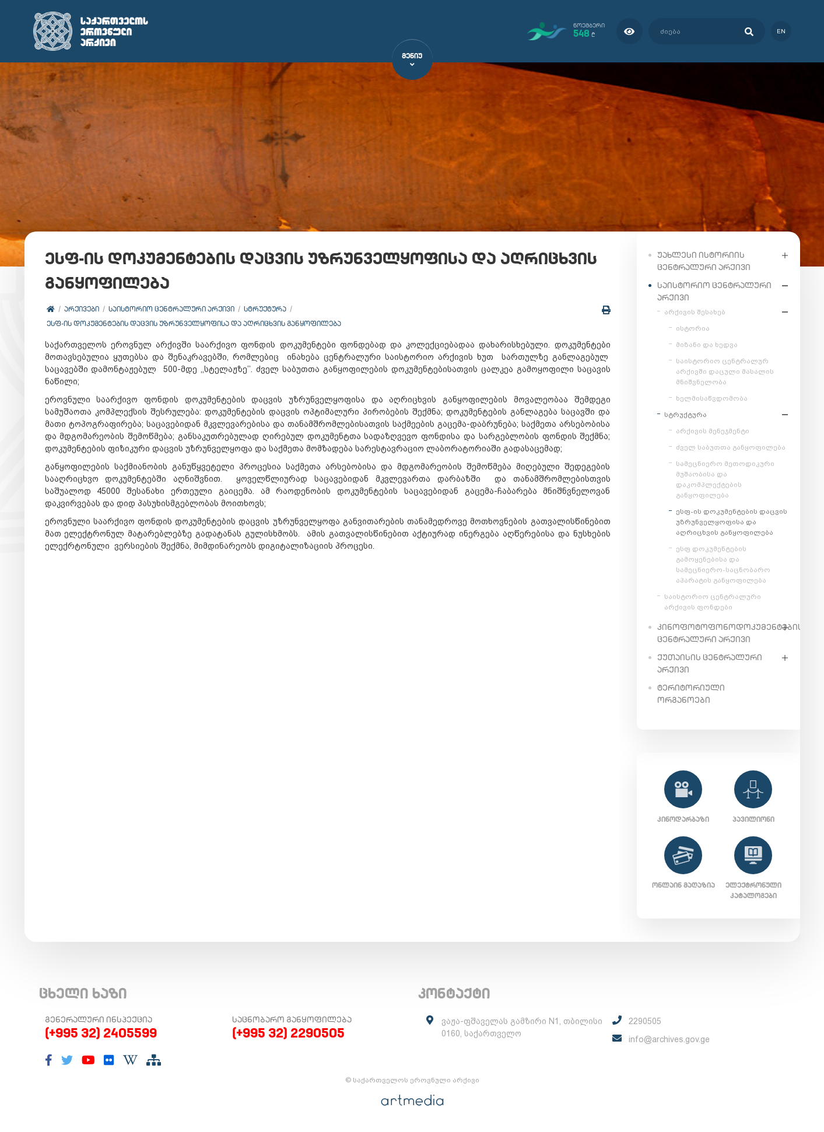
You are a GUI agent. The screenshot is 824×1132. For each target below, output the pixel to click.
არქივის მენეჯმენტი (712, 431)
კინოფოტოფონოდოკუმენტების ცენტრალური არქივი (717, 633)
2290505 (645, 1021)
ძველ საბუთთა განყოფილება (731, 447)
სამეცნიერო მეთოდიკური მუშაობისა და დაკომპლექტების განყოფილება (725, 479)
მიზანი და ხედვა (707, 345)
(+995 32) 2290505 (288, 1033)
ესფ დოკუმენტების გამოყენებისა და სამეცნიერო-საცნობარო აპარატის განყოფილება (723, 564)
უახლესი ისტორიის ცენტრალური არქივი (704, 261)
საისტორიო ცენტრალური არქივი (171, 308)
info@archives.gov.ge (669, 1039)
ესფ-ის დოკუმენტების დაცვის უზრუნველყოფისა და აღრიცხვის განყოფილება (194, 323)
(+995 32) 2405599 (101, 1033)
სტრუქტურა (265, 308)
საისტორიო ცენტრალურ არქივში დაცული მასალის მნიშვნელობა (725, 371)
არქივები (81, 308)
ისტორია (693, 328)
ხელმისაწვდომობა (712, 398)
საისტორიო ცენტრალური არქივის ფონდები (712, 602)
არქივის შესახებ (694, 312)
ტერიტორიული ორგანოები (691, 693)
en (781, 31)
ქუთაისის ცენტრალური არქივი (709, 663)
